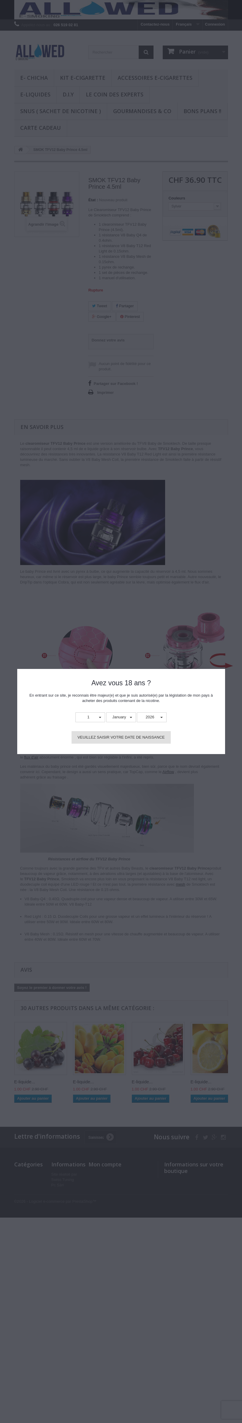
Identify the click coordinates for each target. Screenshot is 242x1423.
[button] (90, 717)
